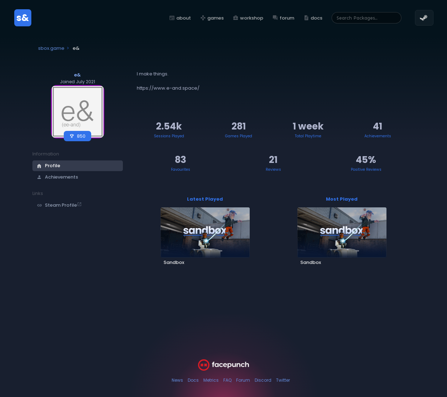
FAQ (227, 380)
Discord (263, 380)
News (177, 380)
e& (77, 75)
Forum (243, 380)
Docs (193, 380)
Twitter (283, 380)
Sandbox (173, 262)
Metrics (211, 380)
